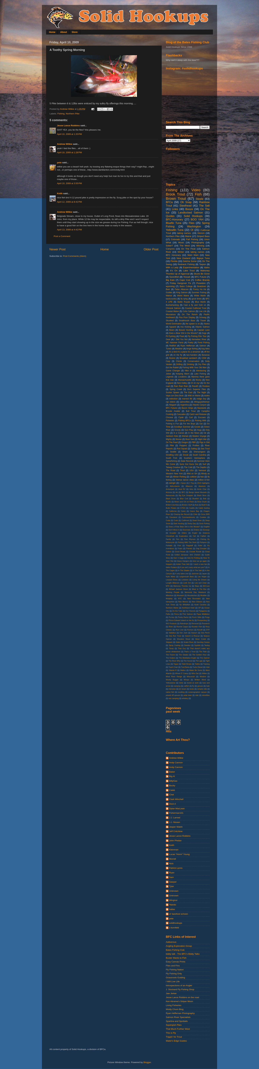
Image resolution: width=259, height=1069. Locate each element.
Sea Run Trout (175, 636)
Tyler (171, 886)
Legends (170, 377)
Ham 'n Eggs (178, 558)
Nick (171, 863)
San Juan (183, 633)
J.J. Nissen (174, 822)
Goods (197, 427)
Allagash (173, 405)
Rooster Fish (197, 627)
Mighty (169, 439)
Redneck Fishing (186, 264)
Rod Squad (182, 448)
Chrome (169, 417)
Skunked (170, 320)
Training (206, 664)
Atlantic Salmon (202, 327)
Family (168, 539)
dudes (207, 395)
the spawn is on (193, 324)
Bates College (186, 286)
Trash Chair (173, 667)
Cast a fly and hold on (195, 305)
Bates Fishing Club (175, 950)
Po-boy (171, 617)
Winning (200, 245)
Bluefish (195, 499)
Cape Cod (185, 280)
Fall (194, 536)
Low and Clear (201, 583)
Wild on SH (192, 473)
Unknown (173, 891)
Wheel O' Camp (181, 673)
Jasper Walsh (176, 827)
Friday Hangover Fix (180, 283)
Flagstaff (189, 545)
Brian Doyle (202, 502)
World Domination (174, 324)
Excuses (202, 417)
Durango (206, 530)
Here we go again (200, 561)
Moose (179, 439)
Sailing (194, 448)
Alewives (202, 486)
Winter (181, 252)
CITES (182, 508)
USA (192, 470)
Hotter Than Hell (182, 564)
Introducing (201, 370)
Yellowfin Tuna (174, 229)
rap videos (170, 402)
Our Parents (190, 611)
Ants (191, 489)
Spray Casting (174, 645)
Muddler (203, 595)
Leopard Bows (172, 580)
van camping (173, 698)
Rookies (206, 386)
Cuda (168, 520)
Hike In (188, 370)
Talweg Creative (173, 467)
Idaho (207, 267)
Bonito (168, 502)
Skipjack (169, 642)
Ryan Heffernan (188, 346)
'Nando (172, 904)
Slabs (178, 642)
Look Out (187, 583)
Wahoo (169, 295)
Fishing (61, 113)
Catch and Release (198, 414)
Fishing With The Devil (187, 542)
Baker (172, 772)
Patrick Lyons (176, 868)
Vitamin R (173, 670)
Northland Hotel (188, 608)
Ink (205, 433)
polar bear (188, 695)
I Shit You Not (180, 339)
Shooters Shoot (183, 639)
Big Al (172, 776)
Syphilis (197, 645)
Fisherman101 (176, 813)
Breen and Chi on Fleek (184, 502)
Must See (189, 439)
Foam (180, 548)
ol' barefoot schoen (178, 914)
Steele (199, 198)
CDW (204, 358)
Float (181, 336)
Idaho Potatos (171, 567)
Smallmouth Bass (187, 320)
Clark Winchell (176, 799)
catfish (186, 686)
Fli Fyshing (171, 336)
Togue (175, 664)
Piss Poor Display (187, 317)
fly (193, 686)
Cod (191, 417)
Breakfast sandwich (188, 358)
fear (202, 477)
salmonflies (185, 402)
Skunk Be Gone (202, 273)
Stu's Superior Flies (196, 389)
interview (172, 689)
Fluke (200, 545)
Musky (198, 380)
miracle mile (202, 689)
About (63, 32)
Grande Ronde (195, 552)
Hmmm (201, 233)
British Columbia (172, 505)
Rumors (190, 630)
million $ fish (204, 480)
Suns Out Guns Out (189, 464)
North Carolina (200, 605)
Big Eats (170, 280)
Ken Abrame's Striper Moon (179, 1001)
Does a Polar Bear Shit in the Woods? (184, 527)
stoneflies (206, 695)
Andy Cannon (176, 762)
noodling (181, 692)
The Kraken (170, 658)
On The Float (188, 249)
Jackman (195, 574)
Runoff (200, 630)
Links (175, 209)
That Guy (182, 648)
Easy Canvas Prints (175, 961)
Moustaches (192, 595)
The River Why (174, 661)
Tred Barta (185, 667)
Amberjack (170, 489)
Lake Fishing (200, 374)
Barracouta (170, 495)
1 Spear (183, 483)
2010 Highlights (203, 483)
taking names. (184, 233)
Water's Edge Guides (176, 1041)
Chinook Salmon (173, 308)
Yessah (186, 277)
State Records (187, 461)
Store (75, 32)
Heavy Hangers (183, 561)
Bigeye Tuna (203, 258)
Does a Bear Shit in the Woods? (183, 333)
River (171, 627)
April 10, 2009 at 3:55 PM (69, 183)
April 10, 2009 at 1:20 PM (69, 134)
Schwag (202, 317)
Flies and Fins (173, 965)
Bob (204, 499)
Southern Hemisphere (194, 458)
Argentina (184, 405)
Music (181, 242)
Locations (182, 377)
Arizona (169, 492)
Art (177, 492)
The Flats (203, 652)
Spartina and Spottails (177, 1021)
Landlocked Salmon (190, 212)
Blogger (147, 1062)
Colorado (175, 239)
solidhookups (175, 923)
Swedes (187, 645)
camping (177, 686)
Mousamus (171, 314)
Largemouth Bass (186, 577)
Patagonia (203, 611)
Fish (198, 194)
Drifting (179, 364)
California (173, 511)
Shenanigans (199, 452)
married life (187, 399)
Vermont (202, 470)
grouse (200, 686)
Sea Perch (205, 633)
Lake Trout (189, 270)
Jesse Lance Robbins (68, 125)
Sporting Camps (203, 642)
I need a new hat (200, 564)
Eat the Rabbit (172, 367)
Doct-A (172, 804)
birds (181, 683)
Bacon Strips (187, 408)
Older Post (151, 249)
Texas (171, 648)
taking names (197, 252)
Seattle (173, 452)
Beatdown (201, 286)
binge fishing (192, 349)
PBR (194, 442)
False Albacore (182, 289)
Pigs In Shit (204, 442)
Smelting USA (172, 455)
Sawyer (173, 882)
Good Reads (180, 552)
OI (191, 229)
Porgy (207, 617)
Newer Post (57, 249)
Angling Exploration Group (179, 946)
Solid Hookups (193, 215)
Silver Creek (200, 639)
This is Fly (171, 1033)
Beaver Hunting (186, 330)
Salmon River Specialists (178, 1017)
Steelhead (186, 205)
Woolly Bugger (172, 680)
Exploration (183, 536)
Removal (195, 623)
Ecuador (173, 533)
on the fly (177, 355)
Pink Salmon (188, 614)
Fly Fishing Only (174, 973)
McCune (206, 586)
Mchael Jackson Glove (178, 589)
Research (206, 623)
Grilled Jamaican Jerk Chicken (187, 555)
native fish (170, 692)
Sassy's (194, 633)
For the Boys (189, 424)
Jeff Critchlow (176, 831)
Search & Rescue (192, 636)
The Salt (204, 205)
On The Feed (172, 442)
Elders (184, 533)
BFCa (169, 202)
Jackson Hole (172, 436)
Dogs (204, 333)
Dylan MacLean (177, 808)
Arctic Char (201, 489)
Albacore (189, 486)
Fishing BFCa (184, 420)
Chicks (179, 361)
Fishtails (169, 545)
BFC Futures (172, 408)
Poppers (183, 445)
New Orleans (197, 602)
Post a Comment (62, 236)
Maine (188, 236)
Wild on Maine (194, 395)
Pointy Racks (183, 617)
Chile (195, 514)
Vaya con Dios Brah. (175, 395)
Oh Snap (186, 202)
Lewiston (185, 580)
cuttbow (193, 477)
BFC (183, 492)
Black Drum (171, 499)
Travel (203, 320)
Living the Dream (199, 580)
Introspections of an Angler (179, 985)
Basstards (201, 408)
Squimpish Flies (174, 1025)
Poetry (190, 342)
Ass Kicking (185, 327)
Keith (60, 193)
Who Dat (195, 673)
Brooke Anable (173, 411)
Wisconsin (191, 677)
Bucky (172, 785)
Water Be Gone (195, 670)
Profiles (196, 445)
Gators (168, 552)
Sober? (169, 245)
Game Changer (173, 370)
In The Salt (197, 570)
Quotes (170, 215)
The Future (170, 655)
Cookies (203, 517)
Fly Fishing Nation (175, 969)
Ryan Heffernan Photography (180, 1013)
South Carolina (199, 455)
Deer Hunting (179, 524)
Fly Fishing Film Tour (197, 336)
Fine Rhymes (190, 539)
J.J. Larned (174, 817)
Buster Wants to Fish (176, 958)
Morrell (172, 859)
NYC (180, 599)
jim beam (182, 689)
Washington (194, 226)
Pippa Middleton (203, 614)
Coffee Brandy (202, 280)
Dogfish (207, 527)
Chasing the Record (182, 514)
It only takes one (181, 574)
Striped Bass (203, 236)
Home (52, 32)
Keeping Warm (182, 374)
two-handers (192, 355)
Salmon (202, 346)
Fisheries (170, 420)
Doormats (186, 530)
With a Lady (172, 267)
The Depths (201, 467)
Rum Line (180, 630)
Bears (172, 330)
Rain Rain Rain (181, 386)
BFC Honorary (173, 255)
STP (208, 630)
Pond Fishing (204, 342)
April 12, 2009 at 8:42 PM (69, 202)
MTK (168, 586)
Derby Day (191, 524)
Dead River (197, 520)
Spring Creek (176, 389)
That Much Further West (178, 1029)
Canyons (170, 249)
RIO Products (171, 623)
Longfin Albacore (172, 583)
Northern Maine (172, 608)
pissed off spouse (173, 695)
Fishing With (200, 420)
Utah (208, 667)
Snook (185, 455)
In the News (193, 433)
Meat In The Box (199, 589)
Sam (171, 877)
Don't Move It (174, 530)
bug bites (205, 349)
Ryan (171, 872)
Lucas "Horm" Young (179, 854)
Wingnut (173, 900)
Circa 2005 (205, 514)
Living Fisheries (173, 1005)
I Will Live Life (173, 981)
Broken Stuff (187, 505)
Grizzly (177, 430)
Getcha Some (190, 261)
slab (197, 695)
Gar (201, 424)
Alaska (207, 324)
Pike (172, 445)
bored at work (193, 683)
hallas (172, 909)
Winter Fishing (179, 477)
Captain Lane (203, 330)
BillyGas (173, 781)
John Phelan (175, 840)
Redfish (172, 346)
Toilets (197, 664)
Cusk (176, 520)
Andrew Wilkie (64, 144)
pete (59, 162)
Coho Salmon (189, 311)
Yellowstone (170, 683)
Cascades (181, 414)
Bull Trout (191, 411)
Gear (168, 339)
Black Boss (201, 495)
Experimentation (191, 267)
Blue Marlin (200, 302)
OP (199, 608)
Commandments (188, 517)
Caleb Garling (204, 508)
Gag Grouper (201, 548)
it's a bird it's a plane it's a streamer (184, 352)
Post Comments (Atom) (74, 256)
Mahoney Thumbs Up (182, 586)
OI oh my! (195, 383)
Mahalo (185, 436)
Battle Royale (183, 302)
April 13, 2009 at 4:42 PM (69, 229)
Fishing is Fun (172, 424)
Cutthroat (185, 520)
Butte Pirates (171, 508)
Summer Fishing (199, 292)
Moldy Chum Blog (175, 1009)
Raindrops (184, 623)
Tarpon (202, 264)
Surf (204, 464)
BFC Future (200, 277)
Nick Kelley (182, 383)
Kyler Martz (170, 577)
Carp (168, 361)
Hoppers (169, 564)
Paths (168, 614)
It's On (173, 270)
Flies (191, 222)
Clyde (181, 417)
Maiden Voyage (199, 436)
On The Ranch (190, 314)
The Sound (188, 661)
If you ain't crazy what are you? (192, 567)
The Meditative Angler (187, 658)
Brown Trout (176, 198)
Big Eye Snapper (186, 495)
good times (197, 299)
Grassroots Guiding (175, 977)
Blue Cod (184, 499)
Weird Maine (183, 295)
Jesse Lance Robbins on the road (182, 997)
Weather (179, 349)
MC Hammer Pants (175, 342)
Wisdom (203, 677)
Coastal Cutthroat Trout (195, 308)
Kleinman (173, 849)
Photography (197, 242)
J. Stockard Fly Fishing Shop (180, 989)
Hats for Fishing (193, 558)
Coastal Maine (172, 311)
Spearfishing (171, 461)
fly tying (184, 299)
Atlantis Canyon (199, 405)
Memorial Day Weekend (195, 592)
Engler (194, 533)
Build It (204, 505)
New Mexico (183, 602)
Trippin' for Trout (174, 1037)
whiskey (185, 698)
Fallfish (203, 536)
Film (177, 539)
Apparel (172, 327)
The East (188, 392)
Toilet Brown (186, 664)
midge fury (201, 399)
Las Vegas (202, 577)
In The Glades (183, 570)
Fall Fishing (192, 239)
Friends (189, 548)
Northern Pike (72, 113)
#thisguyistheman (202, 402)
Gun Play (189, 430)
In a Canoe (178, 433)
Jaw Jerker (171, 993)
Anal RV (181, 489)
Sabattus (172, 633)
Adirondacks (175, 486)
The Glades (183, 655)
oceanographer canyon (197, 692)
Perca (176, 614)
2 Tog (191, 483)
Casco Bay (194, 511)
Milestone (169, 595)
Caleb (172, 790)
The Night (201, 392)
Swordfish (174, 277)
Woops (186, 680)
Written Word (200, 680)
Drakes (196, 530)
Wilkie (204, 673)
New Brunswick (194, 599)
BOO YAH (197, 219)
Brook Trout (175, 194)
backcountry (171, 299)
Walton (183, 670)
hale (208, 686)
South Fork (171, 458)
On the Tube (177, 611)
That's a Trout (189, 652)
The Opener (205, 658)
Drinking (190, 364)
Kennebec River (199, 339)
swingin (172, 483)
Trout (182, 470)
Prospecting (202, 620)
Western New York (174, 473)
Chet (171, 794)
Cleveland (173, 517)
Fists (179, 545)
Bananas (206, 355)
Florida (174, 261)
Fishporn (203, 542)
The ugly (199, 661)
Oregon (184, 442)
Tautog (207, 645)
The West (185, 245)
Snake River (188, 642)
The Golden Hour (199, 655)
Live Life (202, 311)
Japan (204, 574)
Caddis (192, 508)
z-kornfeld (174, 927)
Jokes (168, 374)
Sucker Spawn (172, 392)
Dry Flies (202, 364)
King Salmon (182, 292)
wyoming (170, 286)
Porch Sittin (196, 617)
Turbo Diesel (198, 667)
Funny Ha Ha (199, 289)
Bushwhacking (172, 305)
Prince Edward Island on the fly (181, 620)
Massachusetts (184, 380)
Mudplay (169, 599)
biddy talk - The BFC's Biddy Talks (183, 954)
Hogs (199, 430)
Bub (196, 505)
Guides (169, 292)
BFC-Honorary (174, 219)
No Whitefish (184, 605)
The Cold (188, 467)
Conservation (194, 361)
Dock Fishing (204, 524)
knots (192, 689)
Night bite (202, 439)
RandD (195, 386)
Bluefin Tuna (173, 222)
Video (196, 190)
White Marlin (200, 295)
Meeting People (172, 592)
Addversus (171, 942)
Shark (185, 452)
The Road (170, 470)
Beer (168, 289)
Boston (172, 358)
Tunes (168, 349)
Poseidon (201, 283)
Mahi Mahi (193, 255)
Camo (183, 511)
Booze (189, 209)
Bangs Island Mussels (198, 492)
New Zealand (183, 258)
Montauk (180, 595)
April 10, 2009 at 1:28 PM (69, 152)
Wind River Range (174, 677)
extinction (173, 399)
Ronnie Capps (182, 627)
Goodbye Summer (182, 427)
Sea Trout (205, 448)
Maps (197, 586)
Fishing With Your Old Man (195, 367)
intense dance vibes (185, 480)
